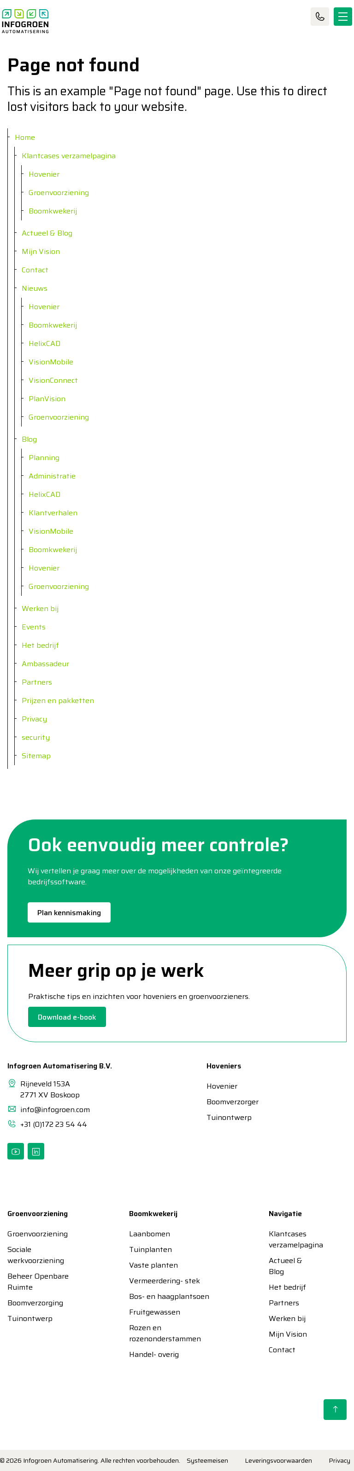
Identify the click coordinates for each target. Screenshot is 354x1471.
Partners (37, 682)
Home (25, 137)
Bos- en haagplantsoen (169, 1296)
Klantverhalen (53, 513)
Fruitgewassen (154, 1312)
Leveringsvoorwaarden (278, 1460)
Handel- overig (154, 1354)
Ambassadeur (45, 663)
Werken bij (40, 608)
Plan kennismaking (69, 912)
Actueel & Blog (47, 233)
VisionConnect (53, 380)
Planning (44, 457)
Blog (29, 439)
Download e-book (67, 1017)
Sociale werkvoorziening (35, 1255)
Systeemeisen (207, 1460)
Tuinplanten (150, 1249)
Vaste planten (153, 1265)
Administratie (52, 476)
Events (34, 627)
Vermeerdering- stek (164, 1280)
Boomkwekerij (53, 211)
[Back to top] (335, 1409)
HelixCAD (44, 343)
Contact (320, 16)
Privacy (34, 719)
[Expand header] (343, 16)
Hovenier (44, 174)
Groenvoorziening (59, 192)
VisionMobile (51, 362)
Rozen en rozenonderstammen (165, 1333)
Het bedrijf (40, 645)
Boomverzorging (35, 1303)
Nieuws (34, 288)
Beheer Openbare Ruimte (38, 1282)
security (36, 737)
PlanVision (47, 398)
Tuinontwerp (222, 1117)
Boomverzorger (222, 1102)
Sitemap (36, 755)
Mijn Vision (41, 251)
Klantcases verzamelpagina (69, 156)
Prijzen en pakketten (58, 700)
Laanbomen (149, 1234)
